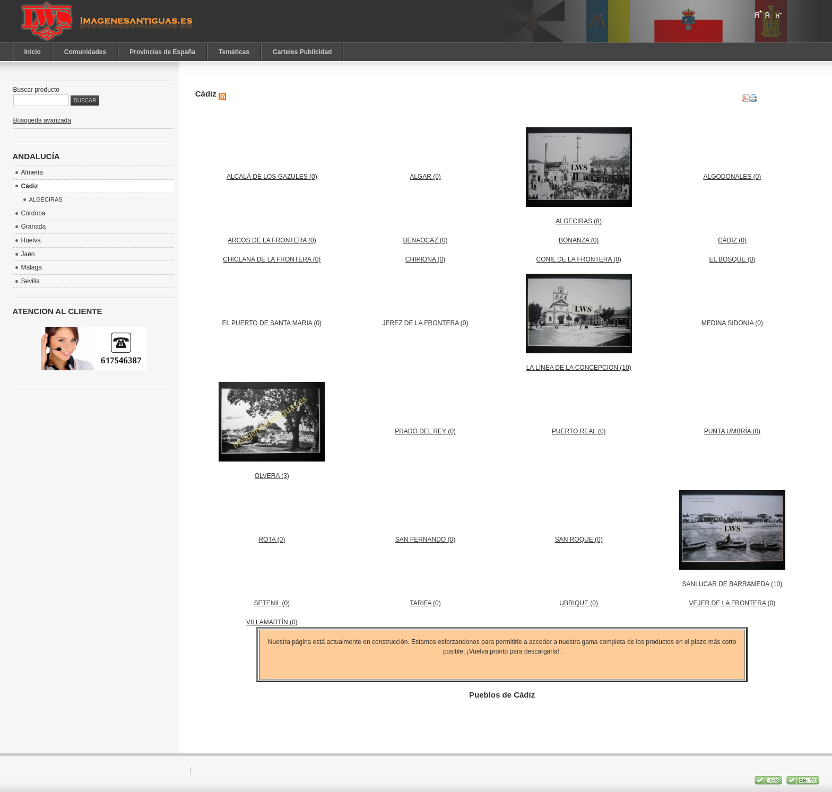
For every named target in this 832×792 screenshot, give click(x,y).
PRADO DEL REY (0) (425, 431)
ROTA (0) (271, 539)
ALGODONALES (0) (732, 176)
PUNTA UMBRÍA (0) (732, 431)
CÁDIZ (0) (732, 240)
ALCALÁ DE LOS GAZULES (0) (272, 176)
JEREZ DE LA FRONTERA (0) (425, 323)
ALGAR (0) (425, 176)
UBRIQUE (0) (578, 603)
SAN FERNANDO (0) (425, 539)
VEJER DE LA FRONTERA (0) (732, 603)
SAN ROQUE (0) (579, 539)
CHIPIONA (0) (425, 259)
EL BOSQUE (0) (732, 259)
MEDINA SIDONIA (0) (732, 323)
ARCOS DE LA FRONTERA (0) (272, 240)
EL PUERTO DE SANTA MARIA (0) (272, 323)
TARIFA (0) (425, 603)
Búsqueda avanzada (42, 120)
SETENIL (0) (272, 603)
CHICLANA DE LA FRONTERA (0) (271, 259)
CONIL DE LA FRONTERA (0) (578, 259)
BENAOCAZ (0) (425, 240)
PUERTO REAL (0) (579, 431)
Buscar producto (36, 89)
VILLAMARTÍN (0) (271, 622)
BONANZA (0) (579, 240)
